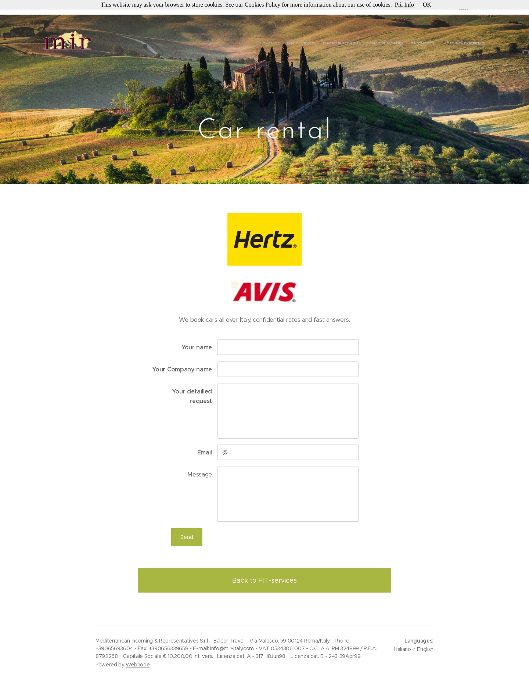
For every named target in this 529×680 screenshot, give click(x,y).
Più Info (404, 4)
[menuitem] (449, 44)
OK (427, 4)
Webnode (138, 664)
